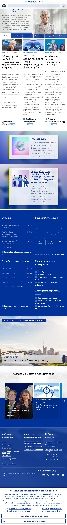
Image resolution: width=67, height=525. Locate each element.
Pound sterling (11, 278)
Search (57, 5)
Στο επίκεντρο (5, 35)
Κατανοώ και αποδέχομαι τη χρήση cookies (34, 516)
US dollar (9, 268)
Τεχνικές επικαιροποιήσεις (33, 447)
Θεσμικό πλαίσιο (44, 274)
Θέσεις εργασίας (8, 445)
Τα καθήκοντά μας (44, 272)
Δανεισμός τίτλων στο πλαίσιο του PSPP (49, 307)
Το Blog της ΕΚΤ (50, 35)
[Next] (65, 401)
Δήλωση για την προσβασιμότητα (51, 455)
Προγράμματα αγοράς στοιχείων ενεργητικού (48, 302)
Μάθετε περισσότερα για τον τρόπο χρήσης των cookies (52, 510)
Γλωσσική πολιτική (52, 459)
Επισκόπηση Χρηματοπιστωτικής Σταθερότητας (49, 278)
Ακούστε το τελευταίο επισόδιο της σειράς (55, 121)
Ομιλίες (28, 36)
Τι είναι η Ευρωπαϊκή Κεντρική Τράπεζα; (32, 359)
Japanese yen (11, 273)
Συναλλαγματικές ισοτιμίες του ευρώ (15, 307)
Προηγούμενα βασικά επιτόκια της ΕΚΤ (16, 253)
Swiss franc (10, 282)
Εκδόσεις (61, 36)
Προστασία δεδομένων (53, 442)
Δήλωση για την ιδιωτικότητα (51, 446)
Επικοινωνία (6, 456)
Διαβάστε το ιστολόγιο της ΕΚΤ (29, 121)
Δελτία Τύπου (17, 36)
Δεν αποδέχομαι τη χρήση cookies (34, 521)
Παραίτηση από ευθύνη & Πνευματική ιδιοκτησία (33, 443)
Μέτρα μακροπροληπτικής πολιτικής (46, 283)
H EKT (4, 442)
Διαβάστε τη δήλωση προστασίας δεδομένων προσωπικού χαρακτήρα (19, 510)
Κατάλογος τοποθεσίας (9, 464)
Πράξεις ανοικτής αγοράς (47, 298)
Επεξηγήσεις (6, 448)
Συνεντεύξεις (39, 36)
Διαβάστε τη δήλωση (8, 122)
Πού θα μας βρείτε (9, 459)
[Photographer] (65, 32)
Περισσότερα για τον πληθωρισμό (51, 254)
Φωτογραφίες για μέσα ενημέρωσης (10, 452)
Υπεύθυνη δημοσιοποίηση (33, 450)
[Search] (32, 5)
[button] (63, 2)
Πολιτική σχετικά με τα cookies (53, 450)
